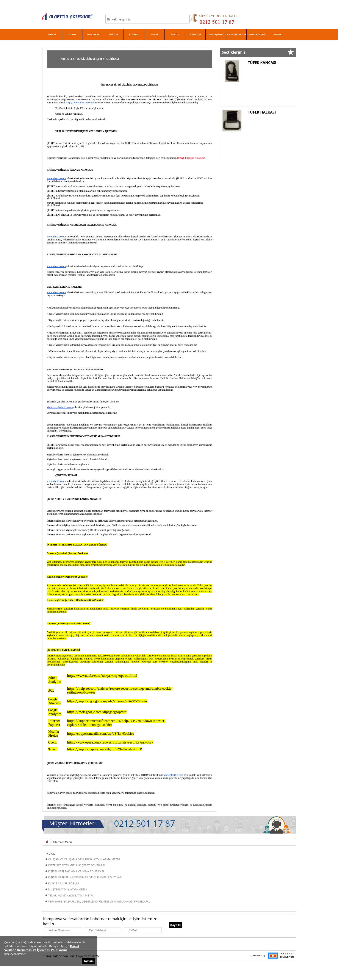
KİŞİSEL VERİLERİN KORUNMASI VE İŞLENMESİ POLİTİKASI (85, 877)
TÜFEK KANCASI (262, 62)
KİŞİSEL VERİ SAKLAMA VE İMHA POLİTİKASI (76, 871)
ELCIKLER (72, 34)
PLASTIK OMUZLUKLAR (236, 34)
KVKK (50, 853)
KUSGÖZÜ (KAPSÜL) (216, 34)
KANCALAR (133, 34)
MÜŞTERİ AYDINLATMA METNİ (67, 889)
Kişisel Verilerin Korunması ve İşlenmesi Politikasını (41, 948)
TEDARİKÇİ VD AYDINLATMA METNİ (71, 895)
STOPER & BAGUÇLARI (256, 34)
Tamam (89, 961)
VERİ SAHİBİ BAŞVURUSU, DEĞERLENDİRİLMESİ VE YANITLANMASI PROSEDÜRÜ (99, 901)
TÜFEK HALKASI (262, 112)
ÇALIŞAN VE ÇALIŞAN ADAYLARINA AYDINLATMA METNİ (84, 859)
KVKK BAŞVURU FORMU (63, 883)
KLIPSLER (175, 34)
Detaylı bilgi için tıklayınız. (191, 157)
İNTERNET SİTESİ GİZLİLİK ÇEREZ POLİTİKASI (76, 865)
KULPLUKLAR (195, 34)
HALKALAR (113, 34)
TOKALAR (277, 34)
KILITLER (154, 34)
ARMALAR (52, 34)
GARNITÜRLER (93, 34)
